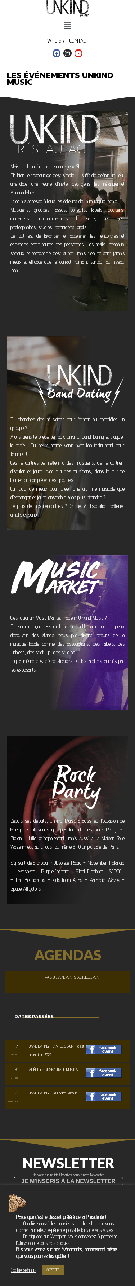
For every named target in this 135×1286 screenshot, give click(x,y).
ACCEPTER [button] (52, 1269)
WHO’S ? (55, 40)
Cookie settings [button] (23, 1270)
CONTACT (78, 40)
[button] (68, 1181)
